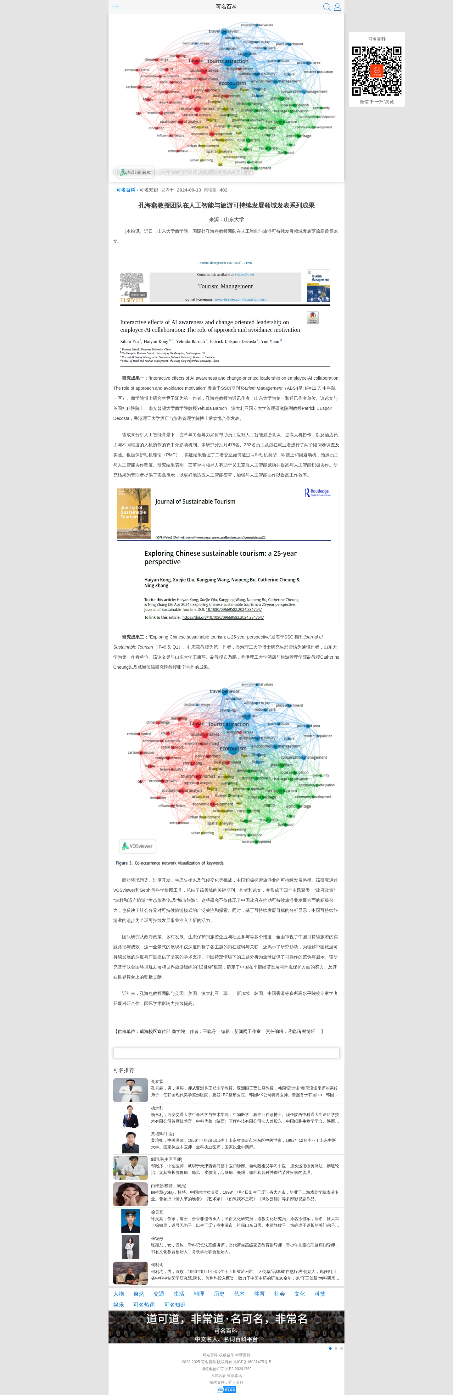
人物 (118, 1294)
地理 (199, 1294)
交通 (159, 1294)
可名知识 (175, 1305)
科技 (320, 1294)
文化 (299, 1294)
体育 (259, 1294)
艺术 (239, 1294)
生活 (179, 1294)
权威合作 (226, 1355)
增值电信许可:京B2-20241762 (226, 1369)
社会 (279, 1294)
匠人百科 (235, 1382)
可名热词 (144, 1305)
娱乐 (118, 1305)
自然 (138, 1294)
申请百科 (242, 1355)
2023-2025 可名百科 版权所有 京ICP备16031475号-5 (226, 1362)
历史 (219, 1294)
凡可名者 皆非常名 (226, 1376)
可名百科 (226, 7)
